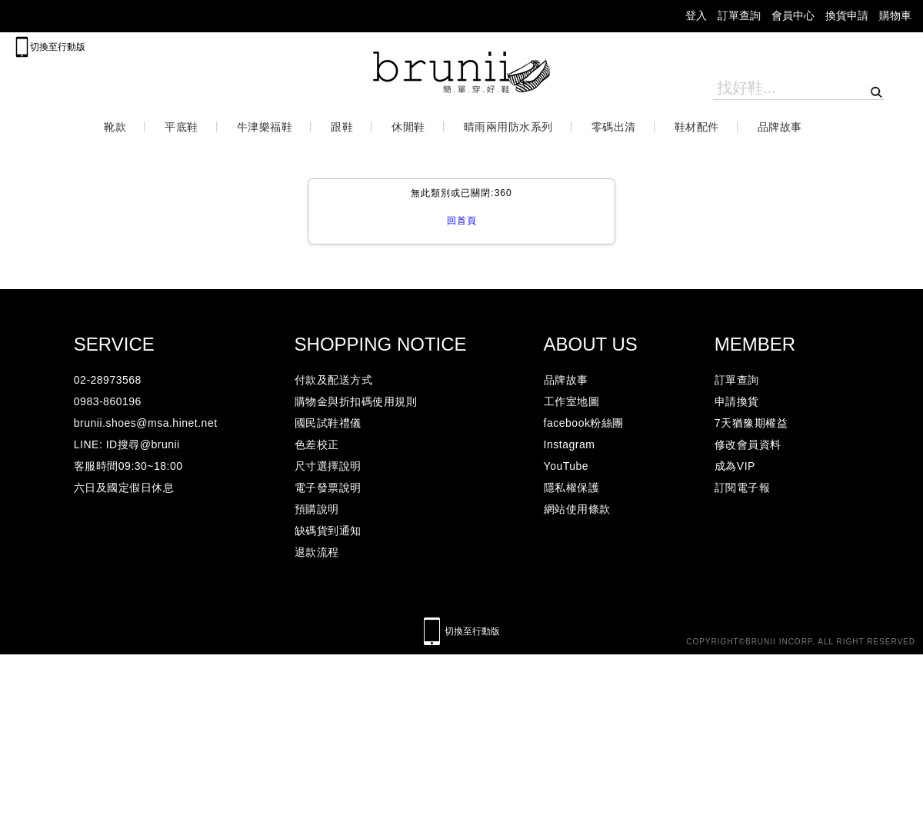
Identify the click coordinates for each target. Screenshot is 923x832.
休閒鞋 (408, 127)
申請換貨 (737, 401)
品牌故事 (780, 127)
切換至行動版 (57, 47)
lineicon (200, 16)
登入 (696, 16)
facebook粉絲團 (584, 423)
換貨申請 (846, 16)
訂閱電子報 (743, 487)
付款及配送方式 (334, 380)
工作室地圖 (572, 401)
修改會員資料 (748, 444)
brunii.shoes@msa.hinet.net (146, 423)
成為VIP (735, 466)
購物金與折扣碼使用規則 (356, 401)
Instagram (569, 444)
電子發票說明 (328, 487)
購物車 (895, 16)
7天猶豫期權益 (751, 423)
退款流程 (317, 552)
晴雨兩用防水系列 (508, 127)
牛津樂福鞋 (265, 127)
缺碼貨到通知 (328, 530)
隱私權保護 (572, 487)
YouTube (566, 466)
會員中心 (793, 16)
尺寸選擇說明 (328, 466)
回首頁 (462, 220)
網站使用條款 (577, 509)
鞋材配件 (697, 127)
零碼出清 (613, 127)
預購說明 (317, 509)
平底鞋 (181, 127)
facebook (162, 16)
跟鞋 (342, 127)
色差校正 (317, 444)
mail (25, 16)
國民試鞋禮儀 (328, 423)
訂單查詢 (739, 16)
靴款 (115, 127)
